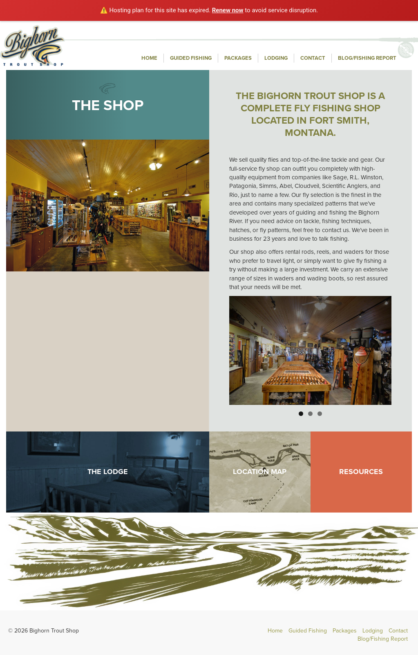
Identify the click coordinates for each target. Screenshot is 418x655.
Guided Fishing (191, 58)
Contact (312, 58)
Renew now (228, 10)
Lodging (276, 58)
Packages (238, 58)
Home (149, 58)
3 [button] (319, 413)
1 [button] (301, 413)
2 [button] (310, 413)
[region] (310, 350)
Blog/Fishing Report (367, 58)
